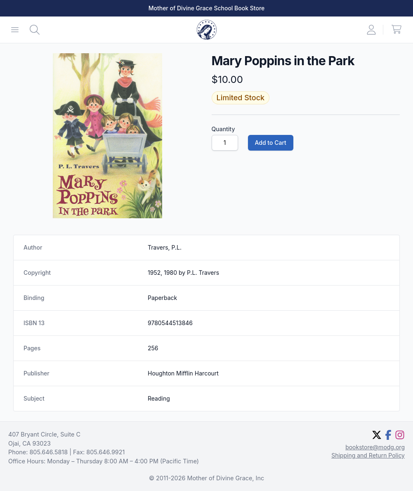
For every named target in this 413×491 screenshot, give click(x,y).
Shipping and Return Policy (368, 455)
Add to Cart (270, 142)
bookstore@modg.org (375, 447)
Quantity (223, 128)
